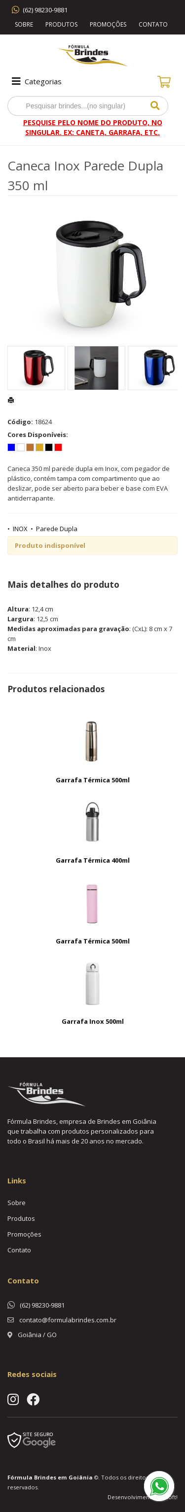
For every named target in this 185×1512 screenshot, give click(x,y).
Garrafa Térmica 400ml (93, 860)
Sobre (24, 24)
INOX (20, 528)
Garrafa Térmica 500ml (93, 779)
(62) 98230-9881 (45, 9)
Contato (153, 24)
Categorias (36, 81)
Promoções (108, 24)
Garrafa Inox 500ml (93, 1021)
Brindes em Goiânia (63, 1477)
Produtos (61, 24)
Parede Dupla (56, 528)
